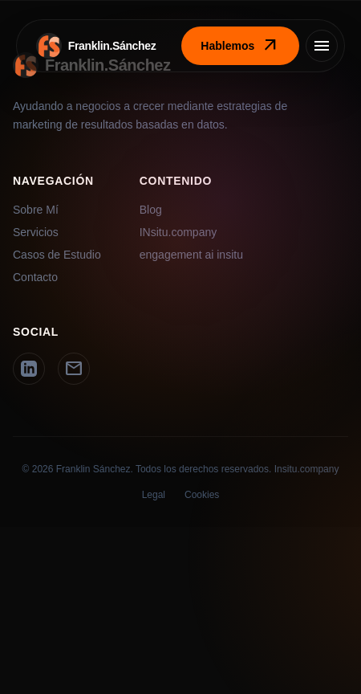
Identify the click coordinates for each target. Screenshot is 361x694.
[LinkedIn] (29, 369)
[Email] (74, 369)
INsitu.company (178, 232)
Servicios (36, 232)
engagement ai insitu (191, 254)
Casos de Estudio (57, 254)
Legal (153, 494)
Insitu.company (306, 469)
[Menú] (322, 46)
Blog (151, 209)
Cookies (202, 494)
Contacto (35, 277)
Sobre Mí (36, 209)
